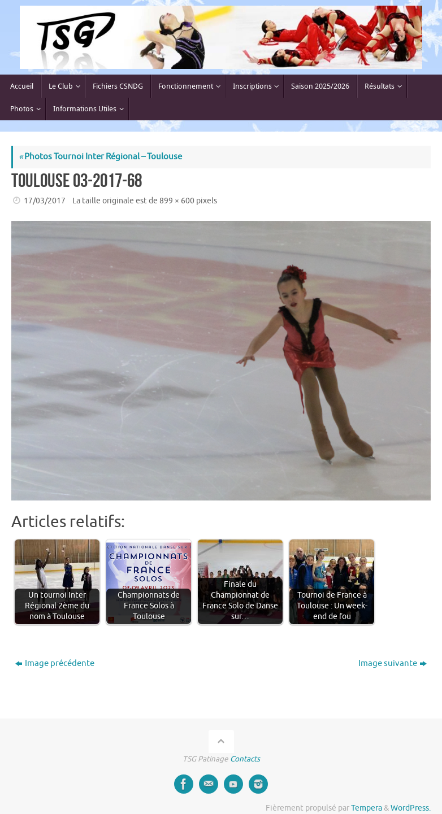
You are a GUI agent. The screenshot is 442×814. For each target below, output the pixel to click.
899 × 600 (176, 201)
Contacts (245, 759)
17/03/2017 (45, 201)
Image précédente (54, 663)
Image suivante (392, 663)
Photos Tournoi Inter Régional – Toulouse (100, 156)
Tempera (366, 808)
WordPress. (411, 808)
